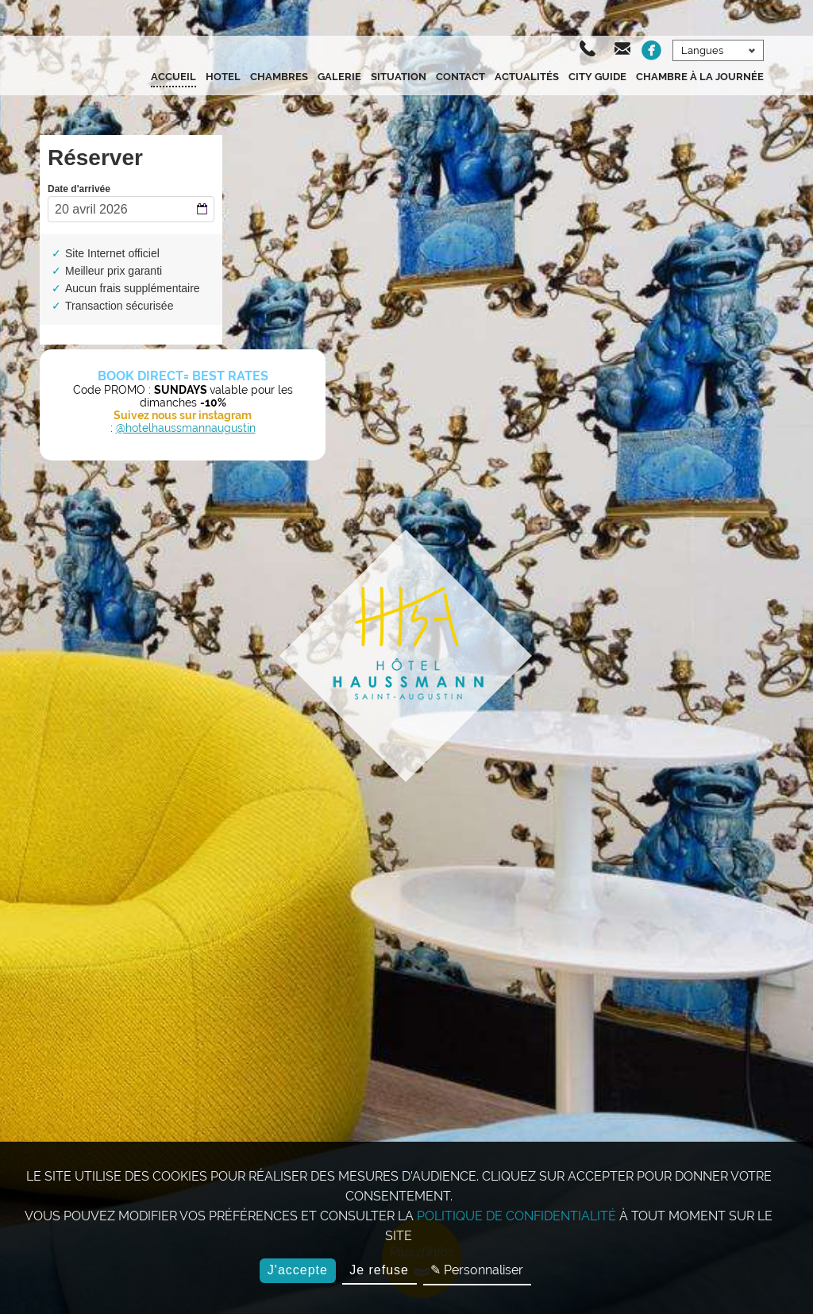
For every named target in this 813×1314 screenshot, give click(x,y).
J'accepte (298, 1270)
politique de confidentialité (516, 1215)
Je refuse (379, 1270)
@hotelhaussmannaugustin (186, 428)
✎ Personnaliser (476, 1269)
